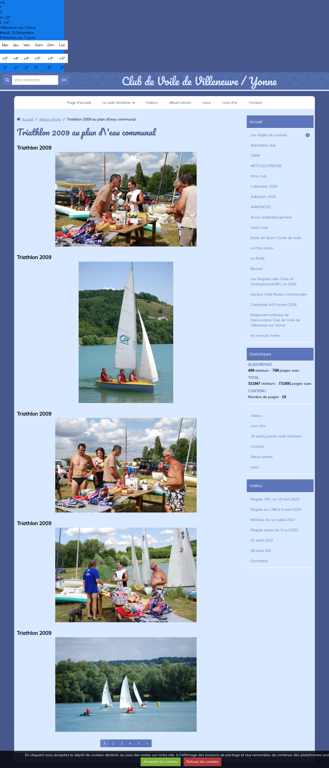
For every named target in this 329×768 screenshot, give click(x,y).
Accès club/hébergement (271, 217)
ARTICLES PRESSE (266, 165)
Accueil (27, 119)
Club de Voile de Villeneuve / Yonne (199, 81)
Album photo (180, 102)
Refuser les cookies (202, 761)
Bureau (257, 268)
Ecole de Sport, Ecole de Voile (276, 237)
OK (64, 80)
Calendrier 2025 (264, 186)
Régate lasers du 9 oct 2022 (274, 530)
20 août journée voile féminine (276, 436)
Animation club (263, 145)
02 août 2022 (262, 540)
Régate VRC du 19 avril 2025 (275, 499)
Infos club (259, 176)
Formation (259, 561)
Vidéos (152, 102)
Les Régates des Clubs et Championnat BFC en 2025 (273, 281)
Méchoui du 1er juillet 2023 (273, 519)
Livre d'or (230, 102)
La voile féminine (116, 102)
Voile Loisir (260, 227)
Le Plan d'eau (262, 248)
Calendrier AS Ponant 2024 (274, 304)
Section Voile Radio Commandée (279, 294)
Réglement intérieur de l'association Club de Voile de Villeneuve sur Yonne (275, 320)
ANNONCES (261, 207)
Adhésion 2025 (263, 196)
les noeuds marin (265, 335)
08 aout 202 (261, 550)
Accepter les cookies (160, 761)
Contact (256, 102)
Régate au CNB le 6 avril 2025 (276, 509)
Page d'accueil (78, 102)
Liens (207, 102)
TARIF (255, 155)
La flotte (258, 258)
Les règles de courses (280, 135)
